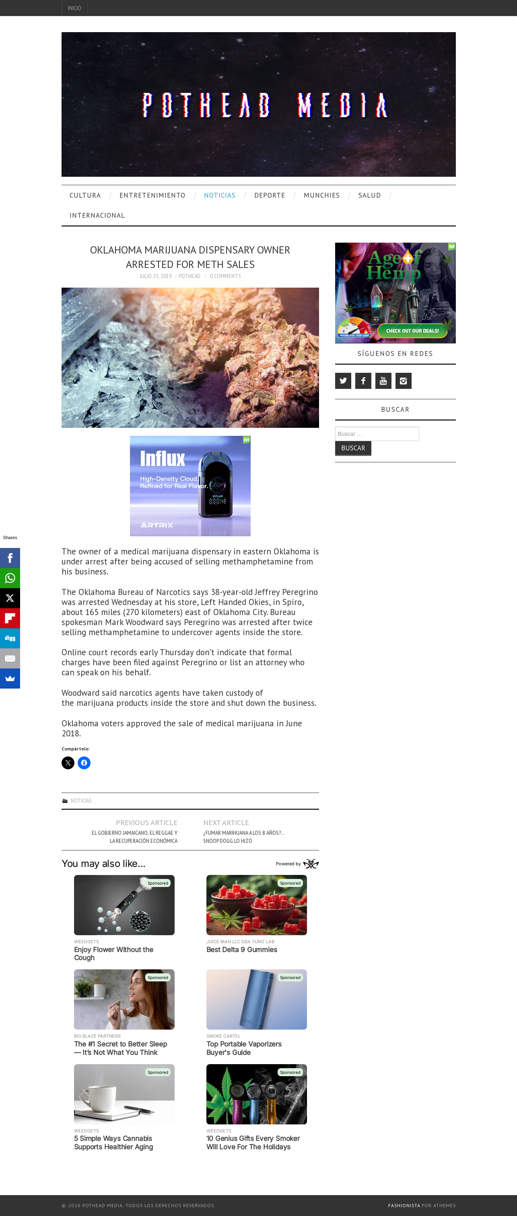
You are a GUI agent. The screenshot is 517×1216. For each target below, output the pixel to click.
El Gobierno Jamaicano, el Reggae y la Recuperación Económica (134, 837)
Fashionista (404, 1205)
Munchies (322, 195)
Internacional (97, 215)
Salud (369, 195)
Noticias (220, 195)
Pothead (189, 276)
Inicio (74, 8)
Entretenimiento (152, 195)
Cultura (85, 195)
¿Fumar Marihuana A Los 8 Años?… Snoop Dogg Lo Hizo (243, 837)
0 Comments (225, 276)
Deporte (269, 195)
